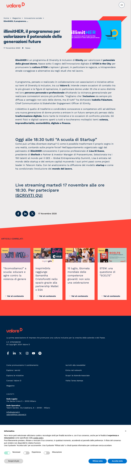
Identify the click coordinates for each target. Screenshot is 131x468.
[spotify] (41, 353)
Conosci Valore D (13, 381)
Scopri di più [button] (13, 461)
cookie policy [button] (38, 438)
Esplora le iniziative (15, 375)
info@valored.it (13, 412)
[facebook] (9, 353)
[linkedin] (16, 353)
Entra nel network (74, 370)
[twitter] (22, 353)
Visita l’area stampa (74, 381)
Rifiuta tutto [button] (98, 461)
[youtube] (35, 353)
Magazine (10, 386)
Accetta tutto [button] (117, 461)
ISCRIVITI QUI (29, 195)
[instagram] (29, 353)
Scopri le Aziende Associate (78, 375)
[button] (18, 214)
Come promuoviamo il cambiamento (22, 365)
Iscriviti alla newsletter (76, 365)
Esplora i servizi (13, 370)
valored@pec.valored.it (16, 415)
